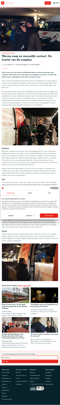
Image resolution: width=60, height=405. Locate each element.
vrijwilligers (33, 151)
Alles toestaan (49, 215)
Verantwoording (7, 399)
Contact (18, 372)
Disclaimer (19, 384)
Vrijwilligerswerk (35, 375)
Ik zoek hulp (5, 372)
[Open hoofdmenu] (56, 3)
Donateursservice (21, 375)
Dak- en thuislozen (24, 286)
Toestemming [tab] (10, 193)
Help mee (33, 370)
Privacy (18, 378)
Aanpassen (30, 215)
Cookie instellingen (22, 381)
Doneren (32, 372)
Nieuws (4, 393)
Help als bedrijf (34, 378)
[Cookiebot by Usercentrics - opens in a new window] (51, 188)
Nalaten (32, 381)
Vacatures (5, 375)
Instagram (48, 375)
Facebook (48, 372)
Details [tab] (30, 193)
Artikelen (5, 68)
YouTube (48, 381)
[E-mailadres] (30, 357)
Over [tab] (49, 193)
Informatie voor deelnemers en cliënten (6, 381)
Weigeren (11, 215)
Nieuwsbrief (49, 384)
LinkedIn (48, 378)
